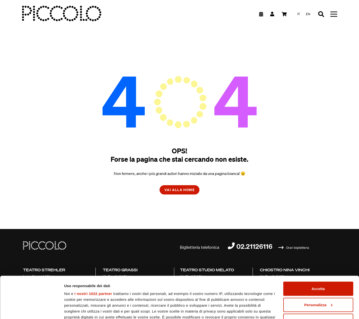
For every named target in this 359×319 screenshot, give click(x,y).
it (298, 14)
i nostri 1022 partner (93, 255)
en (308, 14)
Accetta (318, 250)
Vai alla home (179, 189)
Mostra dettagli (77, 309)
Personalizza (318, 266)
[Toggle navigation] (333, 14)
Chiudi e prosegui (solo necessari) (318, 282)
